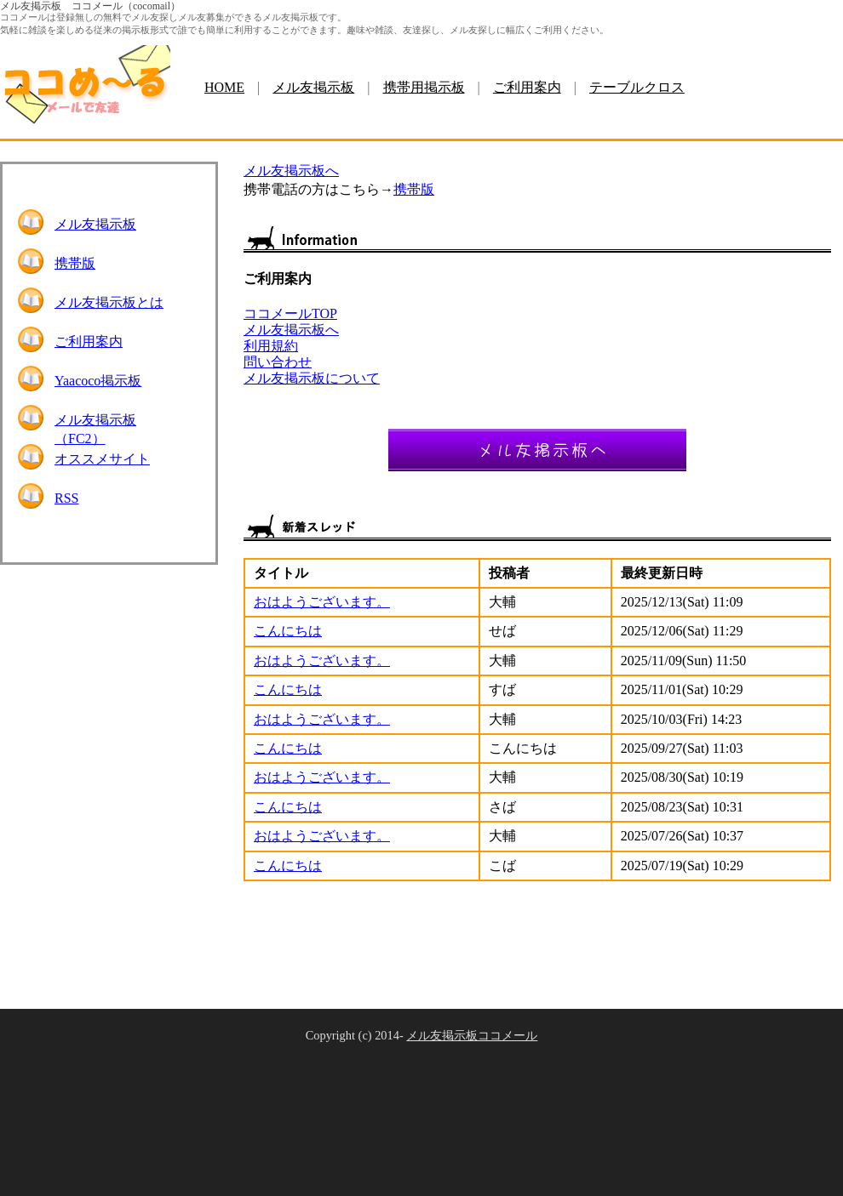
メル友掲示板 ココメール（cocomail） (90, 6)
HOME (224, 87)
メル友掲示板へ (291, 170)
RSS (66, 498)
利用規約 (271, 346)
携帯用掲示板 (424, 87)
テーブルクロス (637, 87)
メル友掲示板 (313, 87)
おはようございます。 (322, 602)
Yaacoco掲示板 (97, 380)
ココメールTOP (290, 313)
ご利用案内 (527, 87)
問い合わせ (278, 362)
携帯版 (74, 263)
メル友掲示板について (312, 378)
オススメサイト (102, 459)
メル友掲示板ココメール (471, 1035)
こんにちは (288, 631)
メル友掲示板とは (108, 302)
